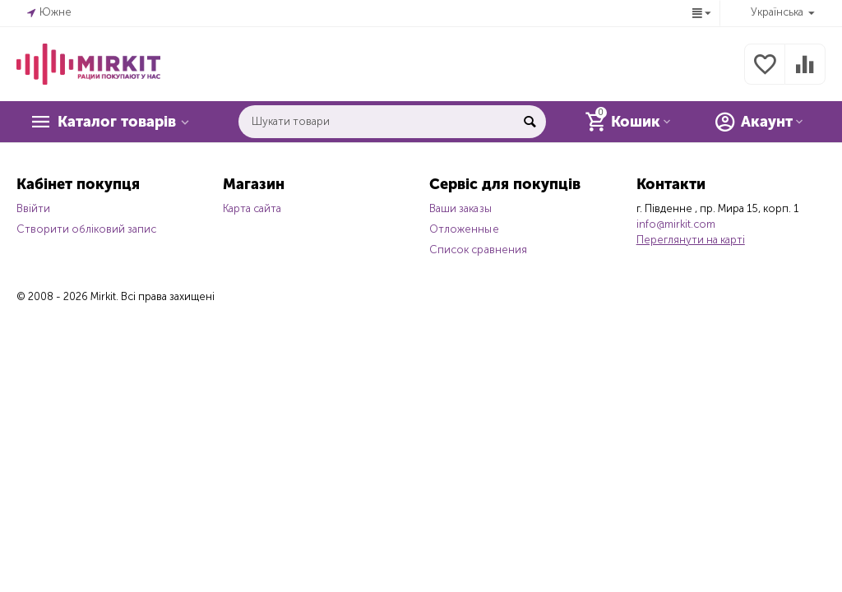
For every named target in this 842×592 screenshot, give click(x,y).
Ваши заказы (460, 208)
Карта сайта (252, 208)
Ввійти (33, 208)
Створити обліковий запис (86, 229)
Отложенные (463, 229)
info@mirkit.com (675, 224)
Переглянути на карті (690, 240)
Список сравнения (477, 249)
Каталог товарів (117, 121)
